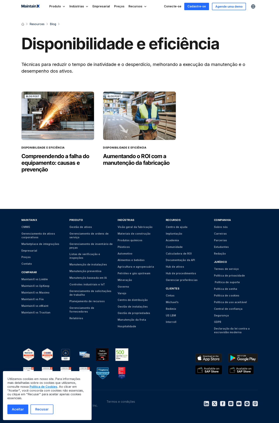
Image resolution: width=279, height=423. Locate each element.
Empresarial (101, 6)
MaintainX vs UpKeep (35, 285)
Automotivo (125, 253)
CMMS (25, 226)
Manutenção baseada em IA (88, 277)
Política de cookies (226, 295)
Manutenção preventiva (85, 271)
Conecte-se (172, 6)
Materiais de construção (134, 233)
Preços (119, 6)
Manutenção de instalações (88, 264)
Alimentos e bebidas (131, 260)
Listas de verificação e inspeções (84, 256)
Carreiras (220, 233)
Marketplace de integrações (40, 243)
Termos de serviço (226, 268)
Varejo (122, 293)
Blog (53, 24)
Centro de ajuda (176, 226)
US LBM (171, 315)
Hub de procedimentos (181, 273)
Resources (37, 24)
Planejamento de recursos (87, 301)
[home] (30, 6)
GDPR (217, 321)
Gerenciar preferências (182, 280)
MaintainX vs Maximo (35, 292)
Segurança (221, 315)
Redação (220, 253)
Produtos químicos (130, 240)
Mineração (125, 280)
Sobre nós (221, 226)
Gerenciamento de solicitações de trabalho (90, 292)
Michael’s (172, 302)
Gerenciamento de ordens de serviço (89, 235)
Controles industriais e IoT (87, 284)
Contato (26, 263)
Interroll (171, 321)
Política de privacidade (229, 275)
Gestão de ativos (80, 226)
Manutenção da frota (132, 319)
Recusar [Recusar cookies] (42, 409)
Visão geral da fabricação (135, 226)
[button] (57, 6)
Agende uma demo (229, 6)
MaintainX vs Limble (34, 279)
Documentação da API (180, 260)
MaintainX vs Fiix (32, 299)
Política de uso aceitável (230, 302)
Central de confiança (228, 308)
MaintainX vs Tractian (36, 312)
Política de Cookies (43, 386)
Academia (172, 240)
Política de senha (225, 288)
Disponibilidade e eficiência (43, 147)
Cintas (170, 295)
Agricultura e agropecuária (136, 266)
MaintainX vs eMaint (35, 305)
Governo (123, 286)
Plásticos (124, 246)
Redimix (171, 308)
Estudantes (221, 246)
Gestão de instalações (133, 306)
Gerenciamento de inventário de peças (91, 245)
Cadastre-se (196, 6)
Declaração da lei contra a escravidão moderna (232, 330)
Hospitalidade (127, 326)
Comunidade (174, 246)
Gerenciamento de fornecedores (81, 309)
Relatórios (76, 318)
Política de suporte (227, 282)
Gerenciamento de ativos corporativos (38, 235)
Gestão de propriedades (134, 313)
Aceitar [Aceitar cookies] (18, 409)
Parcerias (220, 240)
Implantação (174, 233)
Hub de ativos (175, 266)
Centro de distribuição (133, 299)
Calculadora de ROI (179, 253)
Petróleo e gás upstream (134, 273)
